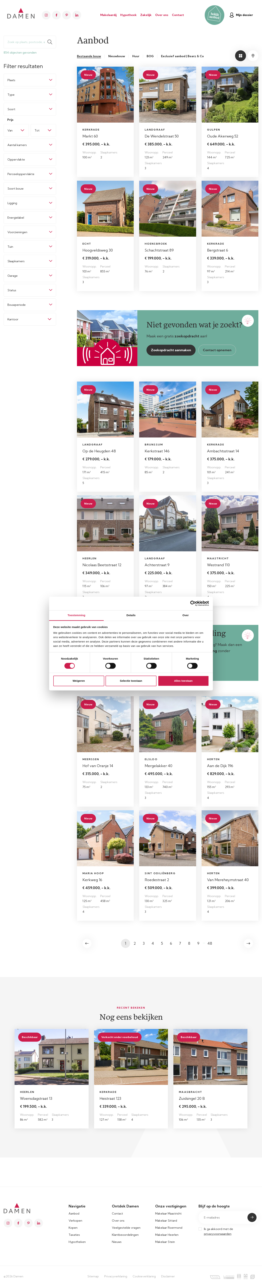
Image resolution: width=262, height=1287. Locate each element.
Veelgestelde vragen (126, 1227)
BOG (150, 56)
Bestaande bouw (89, 56)
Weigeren (79, 680)
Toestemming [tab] (76, 615)
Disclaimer (168, 1276)
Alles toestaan (183, 680)
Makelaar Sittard (166, 1220)
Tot (37, 130)
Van (10, 130)
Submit (252, 1217)
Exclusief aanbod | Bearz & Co (182, 56)
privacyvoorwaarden (217, 1234)
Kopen (73, 1227)
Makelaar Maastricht (168, 1213)
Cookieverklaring (144, 1276)
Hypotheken (77, 1242)
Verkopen (75, 1220)
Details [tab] (131, 615)
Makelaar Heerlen (166, 1235)
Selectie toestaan (131, 680)
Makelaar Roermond (168, 1227)
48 (209, 943)
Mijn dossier (241, 15)
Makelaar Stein (165, 1242)
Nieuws (117, 1242)
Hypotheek (128, 15)
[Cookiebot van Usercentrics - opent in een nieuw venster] (193, 603)
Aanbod (74, 1213)
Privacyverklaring (115, 1276)
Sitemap (93, 1276)
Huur (135, 56)
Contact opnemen (217, 350)
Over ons (161, 15)
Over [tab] (185, 615)
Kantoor (12, 319)
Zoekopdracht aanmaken (171, 350)
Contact (178, 15)
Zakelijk (146, 15)
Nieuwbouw (116, 56)
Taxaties (74, 1235)
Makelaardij (108, 15)
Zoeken (51, 42)
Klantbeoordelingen (125, 1235)
